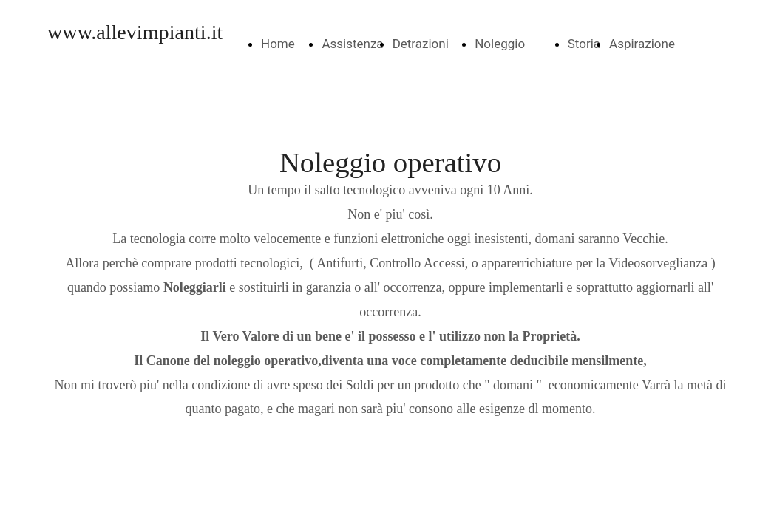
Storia (584, 43)
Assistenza (352, 43)
